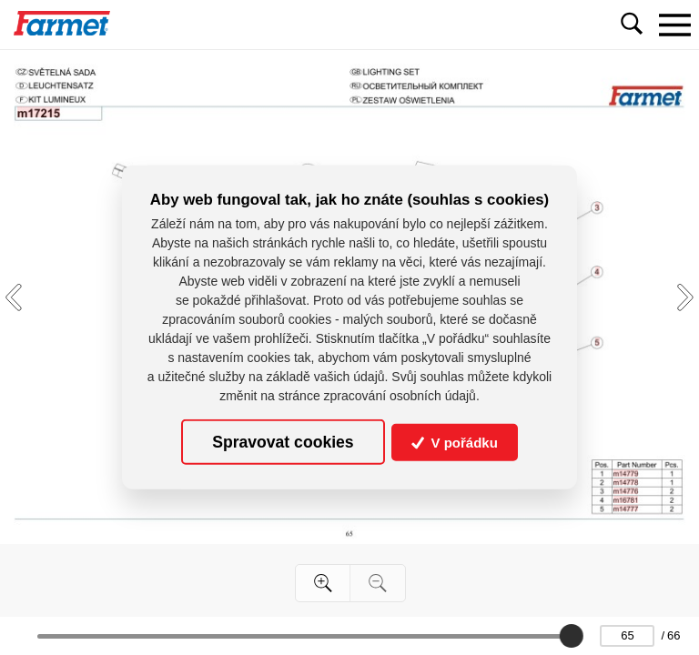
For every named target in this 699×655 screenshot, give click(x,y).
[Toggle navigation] (674, 24)
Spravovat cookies (282, 442)
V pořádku (454, 441)
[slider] (571, 636)
